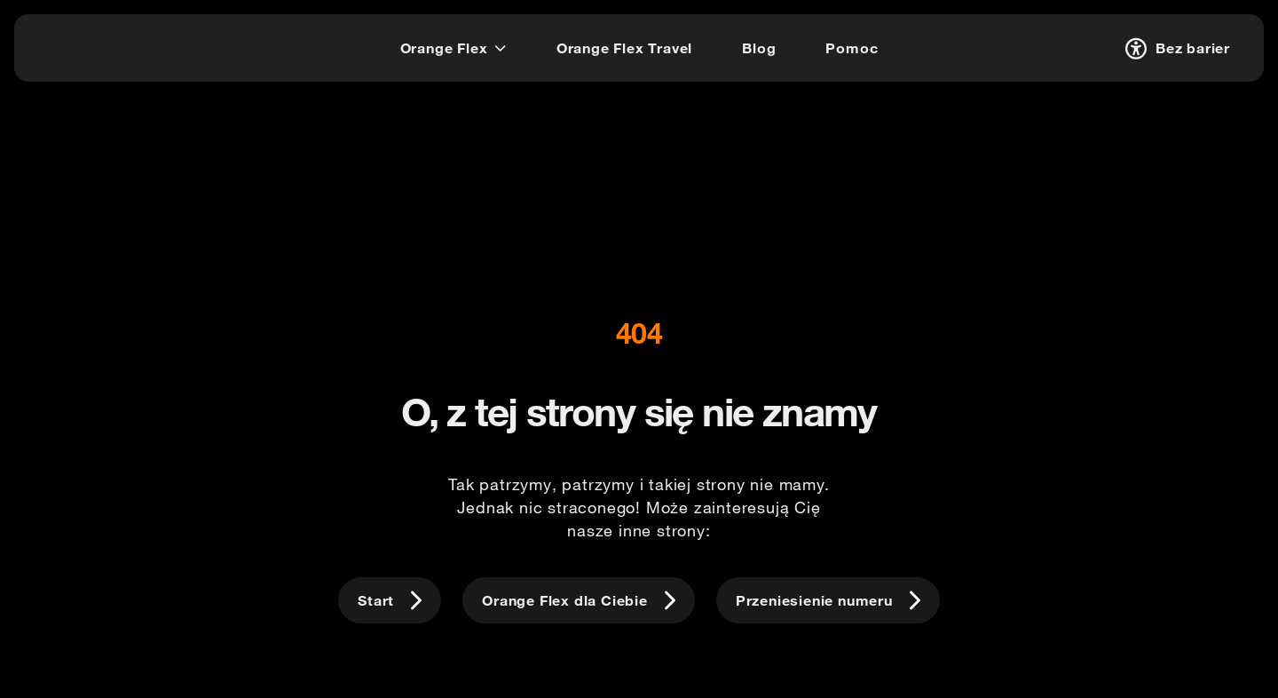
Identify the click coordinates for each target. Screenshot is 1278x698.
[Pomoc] (851, 48)
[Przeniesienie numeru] (828, 600)
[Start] (389, 600)
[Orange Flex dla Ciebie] (578, 600)
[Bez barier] (1175, 48)
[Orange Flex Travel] (624, 48)
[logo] (83, 45)
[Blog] (759, 48)
